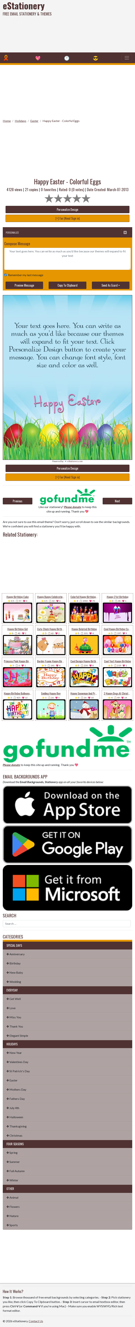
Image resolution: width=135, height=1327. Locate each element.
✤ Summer (13, 1161)
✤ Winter (12, 1180)
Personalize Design (67, 209)
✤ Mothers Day (16, 1089)
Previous (17, 501)
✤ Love (11, 1008)
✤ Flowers (13, 1206)
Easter (34, 121)
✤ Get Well (13, 998)
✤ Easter (12, 1080)
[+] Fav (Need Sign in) (67, 218)
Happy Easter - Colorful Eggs (61, 121)
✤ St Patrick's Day (18, 1071)
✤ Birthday (13, 963)
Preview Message (24, 285)
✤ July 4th (12, 1108)
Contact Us (36, 1321)
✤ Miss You (13, 1017)
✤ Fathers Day (15, 1098)
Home (7, 121)
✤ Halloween (14, 1117)
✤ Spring (12, 1152)
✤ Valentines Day (17, 1062)
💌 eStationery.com (73, 461)
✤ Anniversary (15, 954)
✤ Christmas (14, 1135)
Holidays (20, 121)
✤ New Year (14, 1052)
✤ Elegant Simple (17, 1035)
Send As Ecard (110, 285)
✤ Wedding (13, 981)
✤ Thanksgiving (16, 1126)
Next (117, 501)
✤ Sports (12, 1225)
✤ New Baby (14, 972)
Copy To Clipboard (67, 285)
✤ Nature (12, 1216)
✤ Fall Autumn (15, 1171)
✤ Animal (12, 1197)
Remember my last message (24, 275)
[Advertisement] (91, 26)
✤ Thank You (14, 1026)
